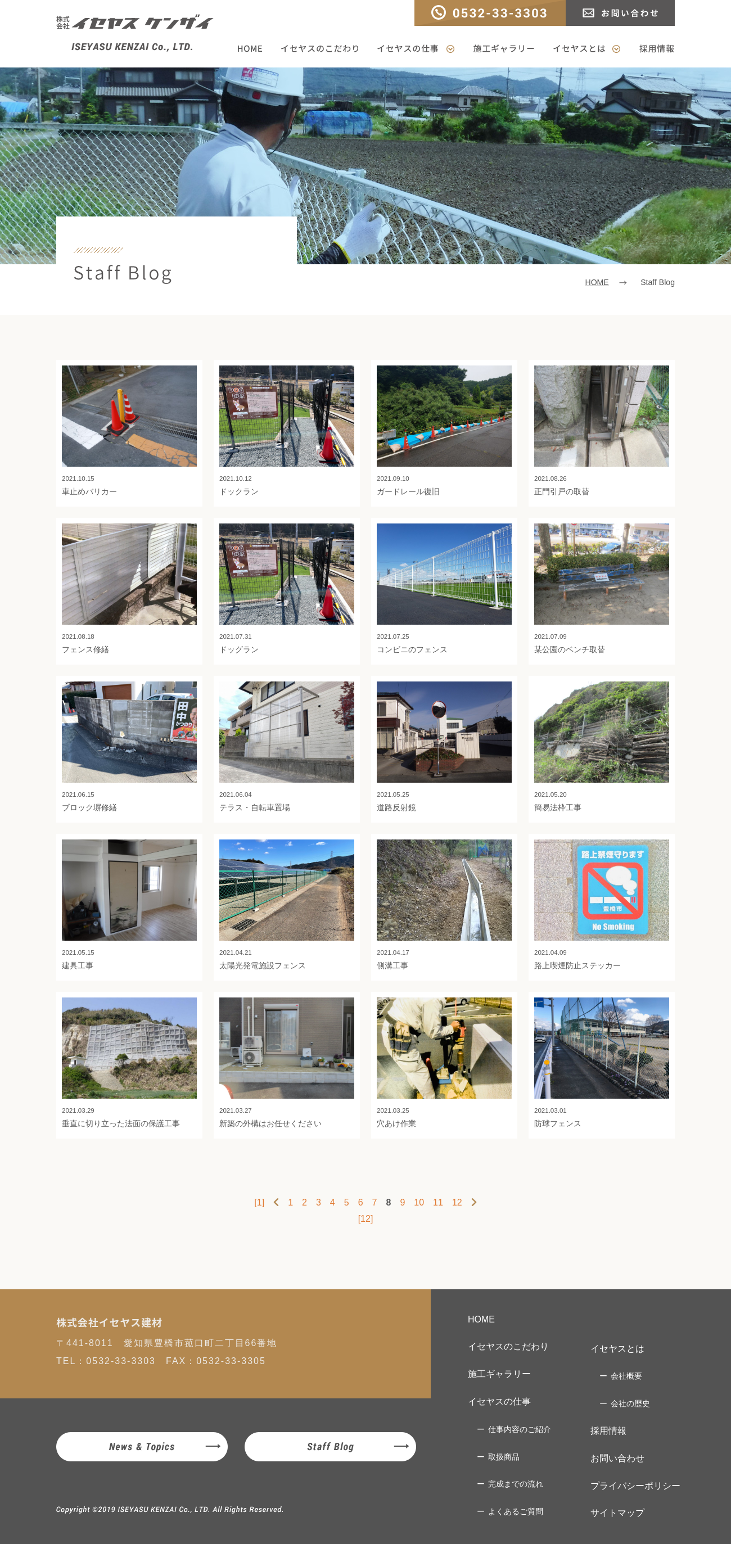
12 (457, 1202)
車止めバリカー (129, 430)
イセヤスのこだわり (320, 49)
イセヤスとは (587, 49)
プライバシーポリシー (635, 1486)
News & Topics (142, 1446)
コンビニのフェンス (444, 588)
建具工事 (129, 904)
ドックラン (286, 430)
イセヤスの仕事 (416, 49)
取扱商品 (504, 1456)
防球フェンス (601, 1062)
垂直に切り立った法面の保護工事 (129, 1062)
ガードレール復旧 (444, 430)
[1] (259, 1202)
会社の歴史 (630, 1403)
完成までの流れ (515, 1483)
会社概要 (626, 1375)
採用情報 (652, 49)
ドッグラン (286, 588)
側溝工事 (444, 904)
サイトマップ (617, 1513)
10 (419, 1202)
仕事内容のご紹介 (519, 1429)
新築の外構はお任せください (286, 1062)
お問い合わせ (620, 13)
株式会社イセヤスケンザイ (135, 33)
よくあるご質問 (515, 1511)
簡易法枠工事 (601, 746)
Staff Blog (330, 1446)
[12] (365, 1219)
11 (438, 1202)
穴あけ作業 (444, 1062)
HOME (254, 49)
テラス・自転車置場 (286, 746)
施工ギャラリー (504, 49)
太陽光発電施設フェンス (286, 904)
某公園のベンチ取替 (601, 588)
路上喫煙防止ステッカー (601, 904)
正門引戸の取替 (601, 430)
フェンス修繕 (129, 588)
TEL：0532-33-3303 (490, 13)
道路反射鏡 (444, 746)
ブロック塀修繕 (129, 746)
